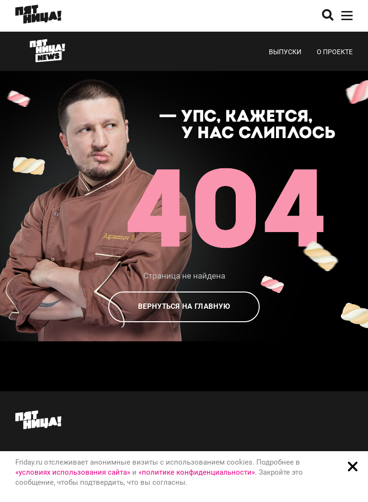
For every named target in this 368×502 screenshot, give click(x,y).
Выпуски (285, 52)
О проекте (335, 52)
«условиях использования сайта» (72, 472)
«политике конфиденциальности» (196, 472)
